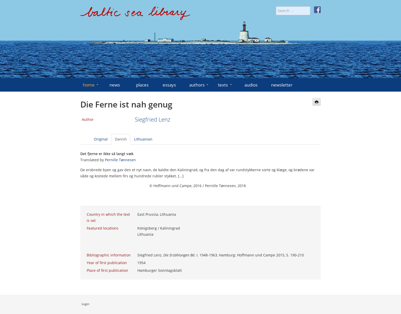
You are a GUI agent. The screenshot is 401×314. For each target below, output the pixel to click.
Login (85, 304)
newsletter (282, 85)
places (142, 85)
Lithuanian (143, 139)
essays (169, 85)
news (114, 85)
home (91, 85)
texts (225, 85)
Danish (121, 139)
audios (251, 85)
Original (101, 139)
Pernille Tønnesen (120, 159)
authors (199, 85)
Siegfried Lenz (152, 119)
